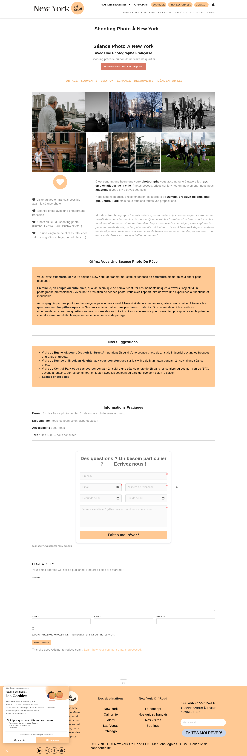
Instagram (47, 750)
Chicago (111, 731)
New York (111, 709)
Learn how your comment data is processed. (113, 649)
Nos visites (153, 720)
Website (160, 616)
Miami (110, 720)
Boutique (153, 725)
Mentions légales (164, 744)
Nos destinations (114, 4)
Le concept (153, 709)
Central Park (62, 368)
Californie (111, 714)
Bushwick (61, 352)
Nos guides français (153, 714)
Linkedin (40, 750)
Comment (37, 577)
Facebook (54, 750)
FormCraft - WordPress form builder (52, 546)
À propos (141, 4)
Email (97, 616)
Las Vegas (110, 725)
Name (35, 616)
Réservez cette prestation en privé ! (123, 66)
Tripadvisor (61, 750)
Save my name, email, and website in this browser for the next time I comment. (73, 635)
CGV (183, 744)
